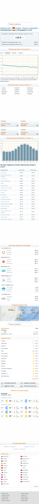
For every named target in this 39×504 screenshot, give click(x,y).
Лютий (4, 90)
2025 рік (14, 53)
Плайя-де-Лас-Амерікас (6, 188)
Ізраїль (24, 461)
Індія (4, 463)
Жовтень (30, 90)
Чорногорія (26, 481)
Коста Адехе (4, 190)
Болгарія (5, 456)
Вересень (30, 88)
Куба (4, 470)
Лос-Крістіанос (4, 185)
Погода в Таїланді (24, 493)
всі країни (36, 486)
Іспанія (18, 28)
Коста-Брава (4, 356)
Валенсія (3, 346)
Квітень (4, 93)
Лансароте (4, 358)
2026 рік (8, 53)
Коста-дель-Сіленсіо (6, 199)
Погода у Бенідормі (29, 28)
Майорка (3, 363)
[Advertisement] (19, 11)
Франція (5, 479)
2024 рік (21, 53)
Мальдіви (25, 470)
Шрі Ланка (6, 483)
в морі (5, 124)
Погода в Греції (24, 497)
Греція (5, 458)
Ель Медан (3, 194)
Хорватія (25, 479)
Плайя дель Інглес (5, 206)
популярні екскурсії (10, 383)
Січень (4, 88)
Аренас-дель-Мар (5, 201)
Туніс (4, 477)
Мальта (5, 472)
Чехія (4, 481)
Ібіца (2, 351)
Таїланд (25, 474)
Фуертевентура (5, 376)
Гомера (2, 192)
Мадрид (3, 361)
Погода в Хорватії (24, 498)
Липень (17, 91)
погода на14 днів (24, 133)
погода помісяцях (24, 124)
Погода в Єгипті (4, 493)
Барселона (4, 343)
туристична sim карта (30, 386)
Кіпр (24, 467)
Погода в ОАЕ (24, 495)
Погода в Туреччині (5, 495)
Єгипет (5, 461)
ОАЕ (4, 474)
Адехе (2, 183)
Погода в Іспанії (4, 498)
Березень (4, 91)
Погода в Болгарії (5, 497)
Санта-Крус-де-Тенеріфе (7, 204)
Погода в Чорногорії (5, 500)
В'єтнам (25, 456)
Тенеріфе (3, 371)
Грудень (29, 93)
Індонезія (25, 463)
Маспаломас (4, 208)
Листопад (30, 91)
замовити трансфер (30, 383)
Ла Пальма (3, 172)
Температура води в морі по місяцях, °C (19, 85)
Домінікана (26, 458)
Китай (5, 467)
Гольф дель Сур (5, 197)
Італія (24, 465)
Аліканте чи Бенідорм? (19, 449)
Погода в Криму (24, 500)
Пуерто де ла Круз (5, 214)
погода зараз (3, 133)
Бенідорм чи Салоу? (29, 446)
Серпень (17, 93)
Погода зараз (5, 328)
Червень (17, 90)
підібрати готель (9, 386)
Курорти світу (5, 28)
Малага (3, 366)
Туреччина (26, 477)
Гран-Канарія (4, 217)
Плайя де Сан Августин (6, 219)
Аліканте (3, 341)
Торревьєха (4, 373)
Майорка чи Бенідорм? (10, 446)
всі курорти (35, 378)
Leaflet (32, 320)
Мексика (25, 472)
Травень (17, 88)
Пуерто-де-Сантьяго (6, 181)
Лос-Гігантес (4, 178)
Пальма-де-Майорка (6, 368)
